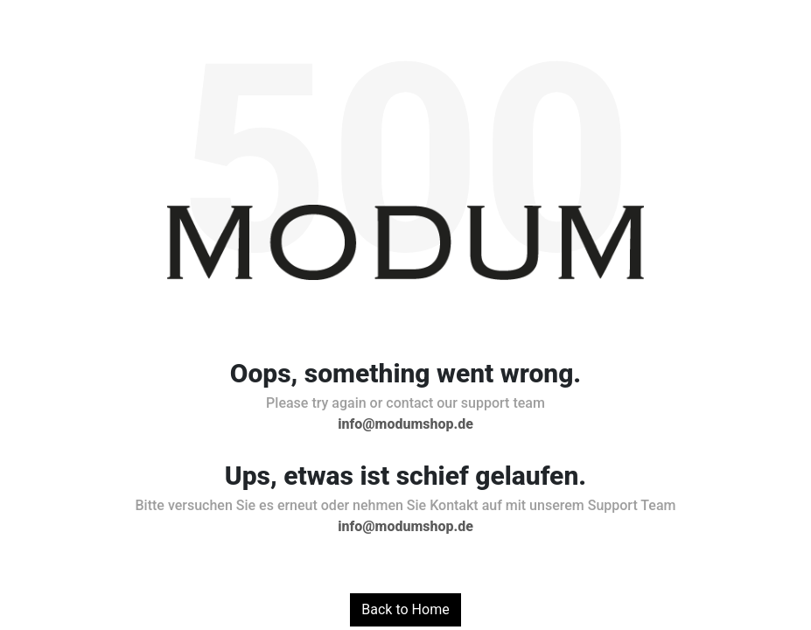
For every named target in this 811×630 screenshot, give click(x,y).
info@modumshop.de (405, 424)
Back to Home (405, 609)
